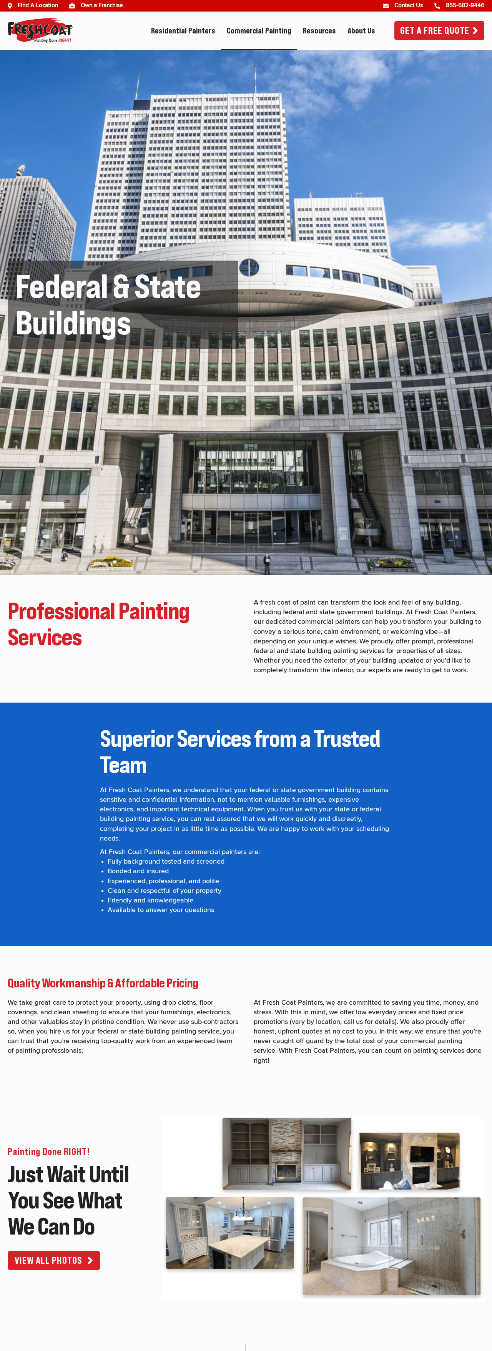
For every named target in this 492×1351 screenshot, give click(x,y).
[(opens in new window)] (75, 6)
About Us (361, 31)
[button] (54, 1260)
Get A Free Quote (434, 30)
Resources (319, 31)
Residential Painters (183, 31)
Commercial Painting (259, 31)
